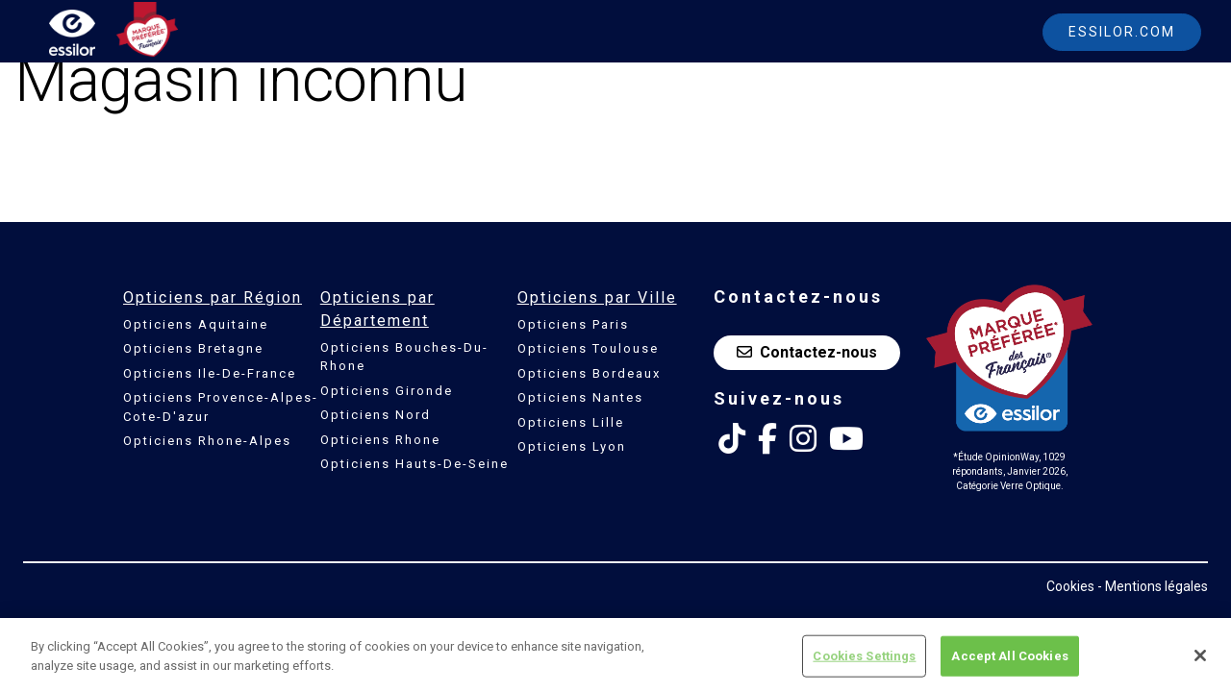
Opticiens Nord (375, 415)
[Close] (1200, 660)
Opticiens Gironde (386, 390)
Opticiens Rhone (380, 439)
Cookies (1070, 586)
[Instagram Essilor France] (803, 439)
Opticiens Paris (573, 324)
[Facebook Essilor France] (767, 439)
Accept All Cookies (1009, 661)
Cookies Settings (864, 661)
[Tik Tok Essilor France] (732, 439)
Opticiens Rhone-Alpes (207, 440)
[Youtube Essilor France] (846, 439)
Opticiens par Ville (597, 297)
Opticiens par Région (212, 297)
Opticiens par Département (377, 309)
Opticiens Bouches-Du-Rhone (404, 357)
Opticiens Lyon (571, 446)
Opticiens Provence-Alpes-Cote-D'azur (220, 407)
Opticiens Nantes (580, 397)
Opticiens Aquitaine (195, 324)
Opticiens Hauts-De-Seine (414, 464)
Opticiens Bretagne (193, 348)
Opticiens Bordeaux (589, 373)
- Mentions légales (1152, 586)
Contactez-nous (807, 352)
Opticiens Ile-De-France (209, 373)
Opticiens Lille (570, 422)
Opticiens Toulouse (588, 348)
